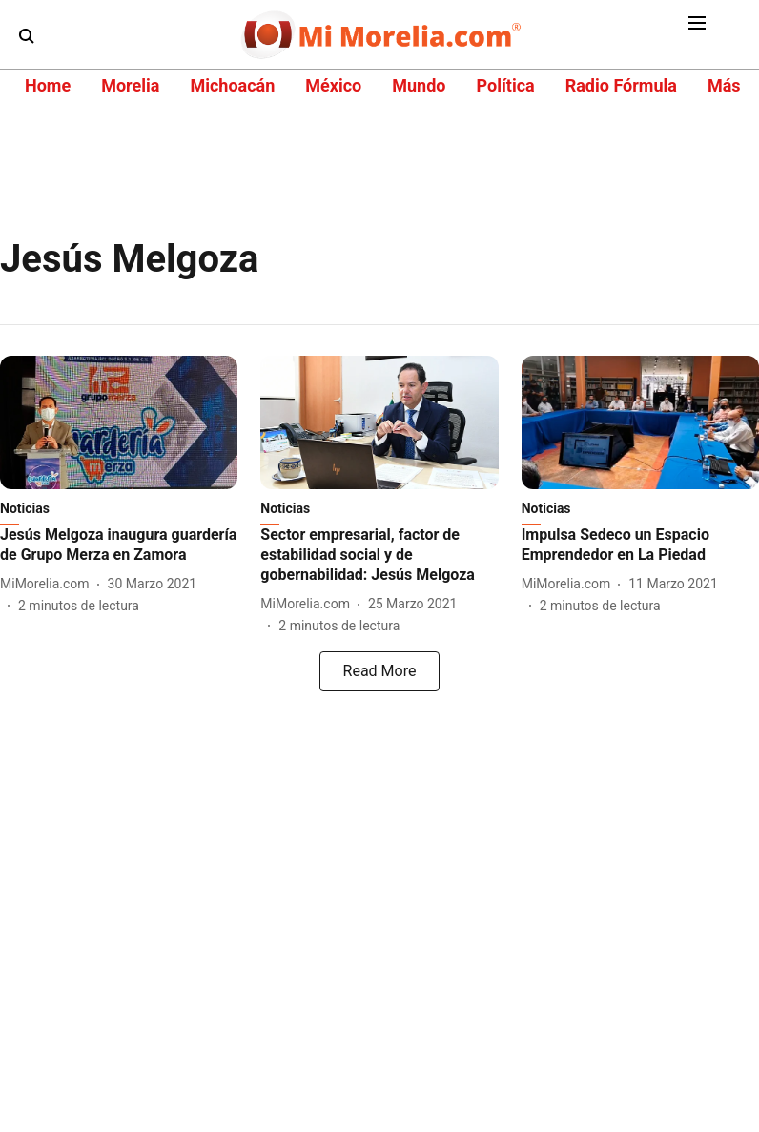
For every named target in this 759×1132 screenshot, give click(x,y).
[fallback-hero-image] (118, 422)
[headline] (118, 545)
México (333, 85)
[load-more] (379, 671)
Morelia (130, 85)
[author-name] (48, 584)
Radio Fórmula (621, 85)
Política (505, 85)
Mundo (418, 85)
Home (48, 85)
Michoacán (232, 85)
